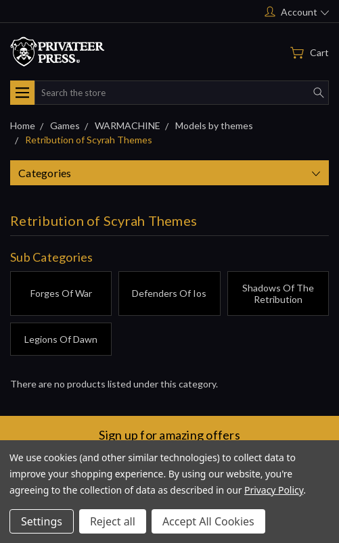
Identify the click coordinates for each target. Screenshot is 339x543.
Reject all (112, 521)
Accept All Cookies (208, 521)
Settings (41, 521)
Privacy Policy (273, 489)
